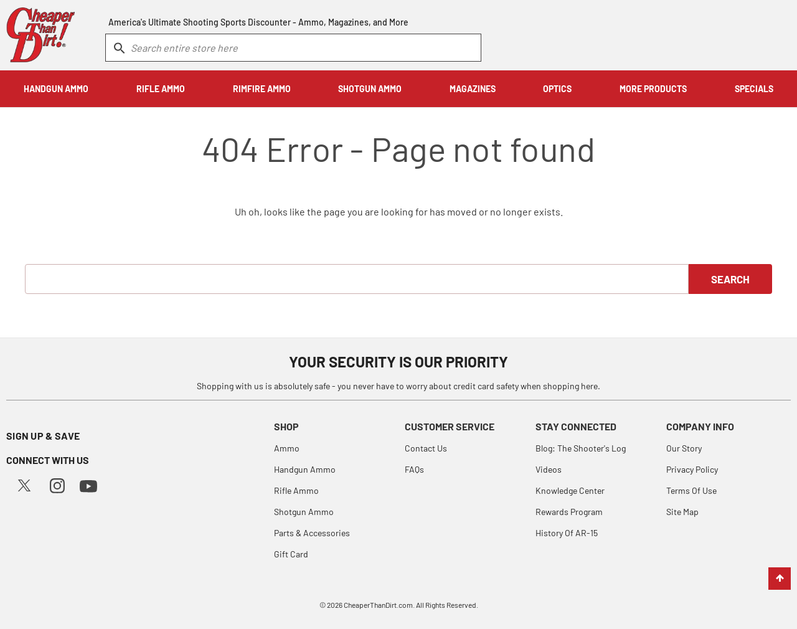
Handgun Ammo (305, 469)
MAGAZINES (473, 88)
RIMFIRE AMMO (262, 88)
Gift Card (291, 554)
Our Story (684, 448)
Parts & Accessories (312, 532)
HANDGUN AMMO (56, 88)
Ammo (286, 448)
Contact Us (426, 448)
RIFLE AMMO (160, 88)
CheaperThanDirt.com (378, 604)
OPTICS (557, 88)
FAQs (414, 469)
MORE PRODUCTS (653, 88)
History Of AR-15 (566, 532)
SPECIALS (754, 88)
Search (730, 279)
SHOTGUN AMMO (370, 88)
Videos (548, 469)
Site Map (682, 511)
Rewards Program (569, 511)
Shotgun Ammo (304, 511)
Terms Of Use (691, 490)
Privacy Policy (692, 469)
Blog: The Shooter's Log (580, 448)
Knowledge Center (570, 490)
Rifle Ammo (296, 490)
